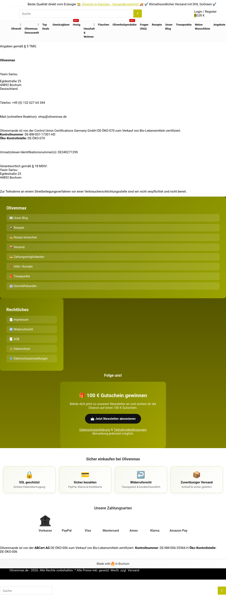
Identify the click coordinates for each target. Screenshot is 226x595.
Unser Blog (169, 26)
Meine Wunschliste (202, 26)
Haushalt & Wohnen (89, 32)
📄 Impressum (19, 319)
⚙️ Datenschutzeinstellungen (28, 358)
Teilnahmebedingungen (130, 430)
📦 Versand (17, 247)
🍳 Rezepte (16, 227)
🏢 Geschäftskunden (23, 286)
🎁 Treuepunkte (19, 276)
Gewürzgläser (61, 24)
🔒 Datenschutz (19, 348)
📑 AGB (14, 339)
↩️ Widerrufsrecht (21, 329)
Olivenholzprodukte (124, 23)
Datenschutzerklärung (94, 430)
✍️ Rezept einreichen (23, 237)
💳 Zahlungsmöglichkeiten (26, 257)
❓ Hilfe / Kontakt (21, 266)
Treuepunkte (184, 24)
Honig (76, 23)
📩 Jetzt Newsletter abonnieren (113, 419)
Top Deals (45, 26)
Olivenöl (16, 28)
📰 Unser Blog (18, 218)
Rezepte (157, 24)
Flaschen (103, 24)
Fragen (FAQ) (144, 26)
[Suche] (137, 14)
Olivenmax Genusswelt (32, 30)
